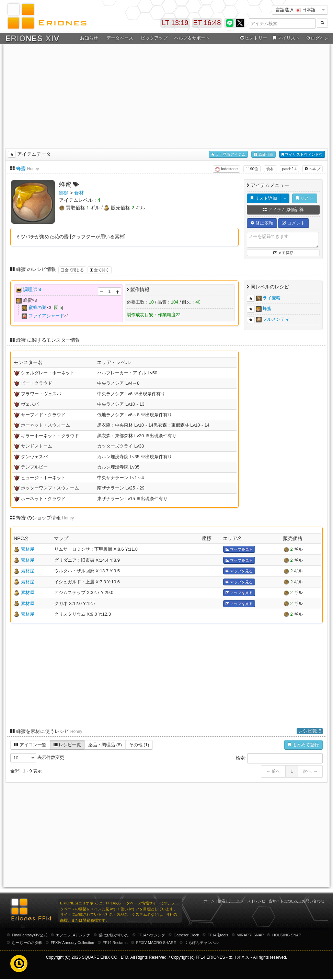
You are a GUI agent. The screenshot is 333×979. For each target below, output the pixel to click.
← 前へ (273, 771)
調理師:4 (32, 289)
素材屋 (27, 549)
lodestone (226, 169)
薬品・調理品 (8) (105, 744)
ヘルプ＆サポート (192, 38)
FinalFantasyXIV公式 (29, 935)
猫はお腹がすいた (114, 935)
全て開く (99, 270)
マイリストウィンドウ (302, 154)
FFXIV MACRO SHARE (156, 942)
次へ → (310, 771)
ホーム (209, 901)
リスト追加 (264, 198)
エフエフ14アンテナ (73, 935)
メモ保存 (283, 253)
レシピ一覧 (67, 744)
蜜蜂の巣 (37, 307)
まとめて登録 (303, 744)
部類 (64, 193)
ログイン (317, 38)
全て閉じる (72, 270)
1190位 (252, 169)
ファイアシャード (46, 315)
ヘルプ (312, 169)
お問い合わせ (313, 901)
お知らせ (89, 38)
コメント (293, 223)
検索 (221, 901)
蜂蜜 (21, 168)
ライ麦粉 (271, 297)
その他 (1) (139, 744)
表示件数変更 (37, 757)
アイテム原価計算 (283, 209)
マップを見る (239, 549)
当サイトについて (283, 901)
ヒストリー (253, 38)
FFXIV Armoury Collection (72, 942)
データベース (119, 38)
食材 (270, 169)
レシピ (259, 901)
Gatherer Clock (186, 935)
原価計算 (263, 154)
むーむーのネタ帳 (27, 942)
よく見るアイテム (228, 154)
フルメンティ (276, 319)
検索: (279, 758)
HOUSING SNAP (286, 935)
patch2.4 (289, 169)
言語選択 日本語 (295, 9)
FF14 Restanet (115, 942)
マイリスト (285, 38)
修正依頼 (262, 223)
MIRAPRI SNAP (250, 935)
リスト (304, 198)
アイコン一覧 (30, 744)
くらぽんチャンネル (202, 942)
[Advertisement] (166, 95)
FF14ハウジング (151, 935)
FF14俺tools (218, 935)
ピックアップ (154, 38)
